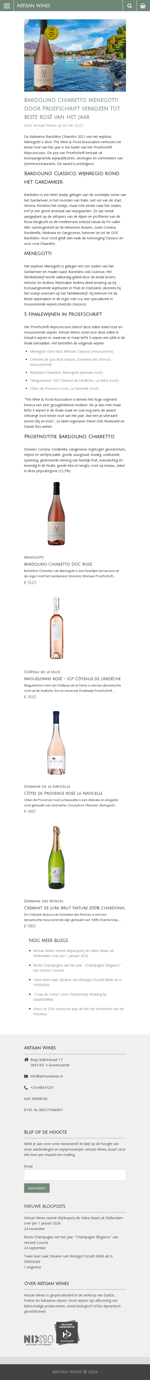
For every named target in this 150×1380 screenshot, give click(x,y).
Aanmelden (37, 1188)
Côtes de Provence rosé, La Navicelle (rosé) (65, 388)
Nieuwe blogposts (44, 1206)
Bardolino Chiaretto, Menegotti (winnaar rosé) (66, 372)
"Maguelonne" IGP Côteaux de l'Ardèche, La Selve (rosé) (74, 380)
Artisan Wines (33, 5)
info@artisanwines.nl (46, 1076)
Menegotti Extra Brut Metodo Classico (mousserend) (71, 351)
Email (28, 1166)
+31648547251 (42, 1087)
